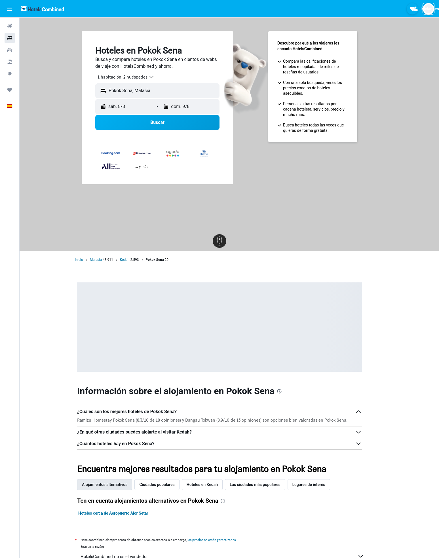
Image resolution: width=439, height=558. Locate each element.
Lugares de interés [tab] (318, 484)
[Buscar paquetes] (9, 61)
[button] (9, 9)
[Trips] (9, 90)
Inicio (89, 260)
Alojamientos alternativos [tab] (114, 484)
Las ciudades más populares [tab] (265, 484)
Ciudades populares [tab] (166, 484)
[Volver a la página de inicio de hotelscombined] (42, 8)
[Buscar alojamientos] (9, 38)
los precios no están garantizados (221, 540)
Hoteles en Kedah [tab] (211, 484)
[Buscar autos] (9, 50)
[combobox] (133, 77)
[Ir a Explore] (9, 73)
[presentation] (289, 391)
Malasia (105, 260)
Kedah (134, 260)
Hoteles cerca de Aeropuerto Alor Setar (123, 513)
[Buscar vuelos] (9, 26)
